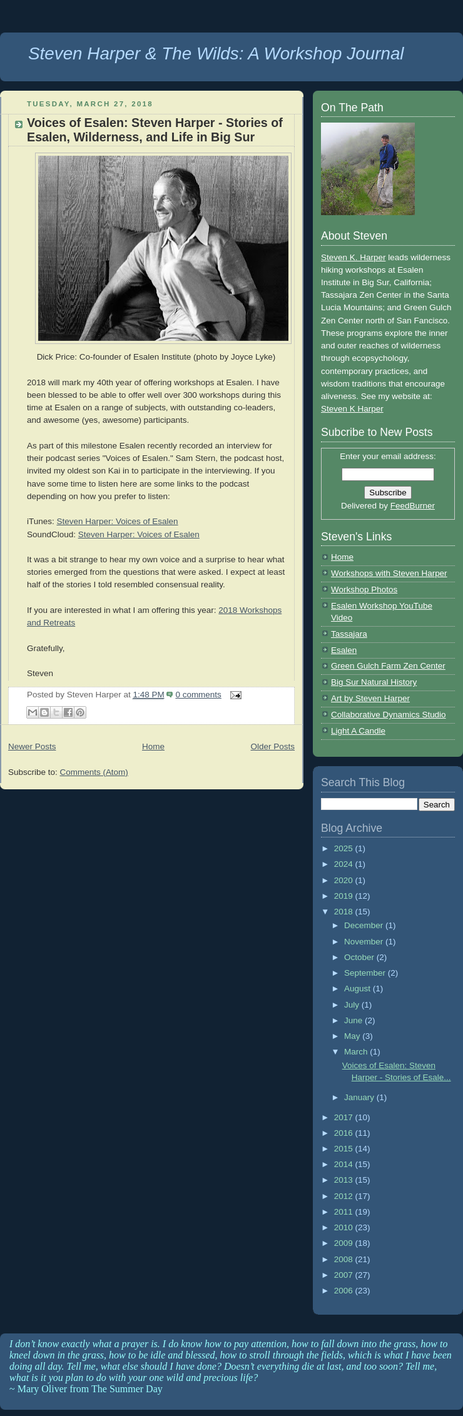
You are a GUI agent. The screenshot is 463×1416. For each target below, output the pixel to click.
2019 (344, 896)
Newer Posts (32, 746)
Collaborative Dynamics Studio (388, 714)
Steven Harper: (107, 534)
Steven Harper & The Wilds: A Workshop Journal (216, 53)
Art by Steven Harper (370, 698)
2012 (344, 1196)
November (364, 941)
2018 (344, 911)
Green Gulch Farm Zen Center (388, 665)
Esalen (344, 650)
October (360, 957)
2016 (344, 1133)
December (364, 925)
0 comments (198, 694)
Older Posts (273, 746)
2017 (344, 1117)
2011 (344, 1211)
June (354, 1020)
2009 (344, 1243)
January (360, 1097)
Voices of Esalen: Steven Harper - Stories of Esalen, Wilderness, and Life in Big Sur (155, 130)
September (366, 973)
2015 (344, 1148)
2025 (344, 848)
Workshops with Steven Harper (389, 573)
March (357, 1051)
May (353, 1036)
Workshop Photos (364, 589)
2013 (344, 1180)
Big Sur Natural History (374, 682)
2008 (344, 1259)
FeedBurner (412, 505)
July (353, 1004)
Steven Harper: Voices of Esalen (117, 521)
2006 (344, 1290)
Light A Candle (358, 731)
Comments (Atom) (93, 772)
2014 (344, 1164)
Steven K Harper (352, 408)
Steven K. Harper (353, 257)
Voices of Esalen (168, 534)
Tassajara (349, 634)
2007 (344, 1275)
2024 (344, 864)
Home (153, 746)
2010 (344, 1227)
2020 (344, 880)
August (358, 988)
